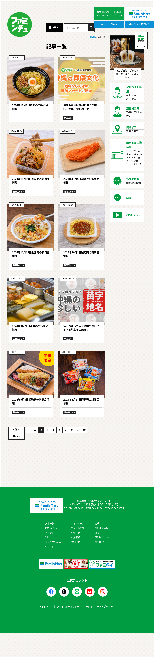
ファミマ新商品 (53, 542)
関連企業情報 (101, 528)
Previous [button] (138, 46)
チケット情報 (77, 528)
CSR (97, 532)
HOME (93, 36)
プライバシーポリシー (68, 606)
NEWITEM (141, 38)
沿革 (97, 523)
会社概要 (75, 542)
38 (84, 429)
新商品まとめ (52, 528)
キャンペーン (77, 523)
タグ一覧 (49, 546)
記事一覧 (49, 523)
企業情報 (75, 537)
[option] (127, 59)
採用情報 (99, 542)
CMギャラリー (102, 537)
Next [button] (144, 46)
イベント (49, 532)
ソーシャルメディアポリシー (98, 606)
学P (47, 537)
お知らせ (75, 532)
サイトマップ (46, 606)
